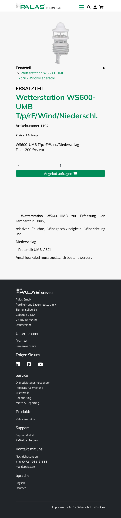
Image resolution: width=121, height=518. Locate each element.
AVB (71, 507)
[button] (82, 7)
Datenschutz (85, 507)
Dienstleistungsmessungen (33, 382)
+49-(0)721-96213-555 (31, 461)
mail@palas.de (25, 466)
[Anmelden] (95, 7)
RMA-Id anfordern (27, 440)
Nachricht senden (27, 456)
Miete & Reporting (27, 402)
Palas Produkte (25, 419)
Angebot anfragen (60, 173)
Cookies (100, 507)
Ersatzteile (22, 392)
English (20, 482)
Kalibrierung (23, 397)
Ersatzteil (23, 68)
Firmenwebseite (26, 346)
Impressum (59, 507)
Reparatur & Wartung (29, 387)
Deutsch (21, 488)
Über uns (21, 341)
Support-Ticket (25, 435)
